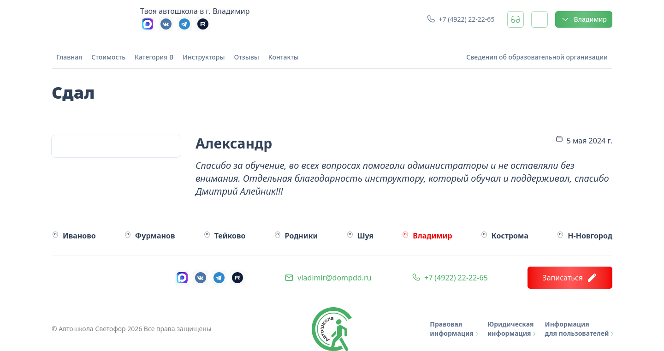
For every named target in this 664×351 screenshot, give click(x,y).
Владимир (584, 19)
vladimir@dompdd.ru (334, 278)
